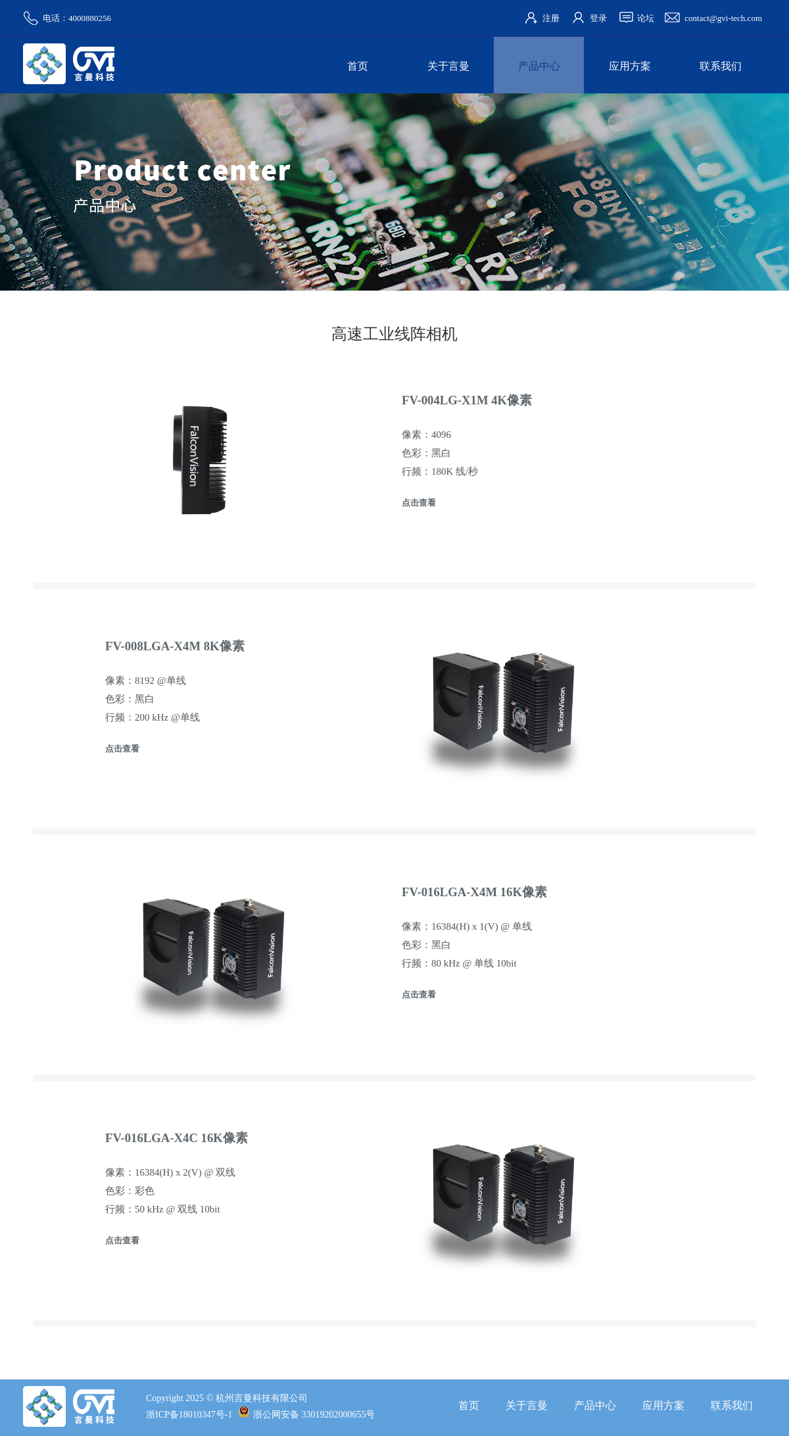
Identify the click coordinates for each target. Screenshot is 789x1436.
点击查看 (419, 503)
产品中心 (539, 66)
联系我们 (721, 66)
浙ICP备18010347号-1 (189, 1415)
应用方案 (630, 66)
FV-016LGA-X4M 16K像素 (474, 892)
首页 (357, 66)
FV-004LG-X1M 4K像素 (467, 400)
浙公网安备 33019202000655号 (306, 1415)
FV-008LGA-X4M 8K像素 (175, 646)
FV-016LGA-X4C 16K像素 (176, 1138)
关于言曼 (448, 66)
